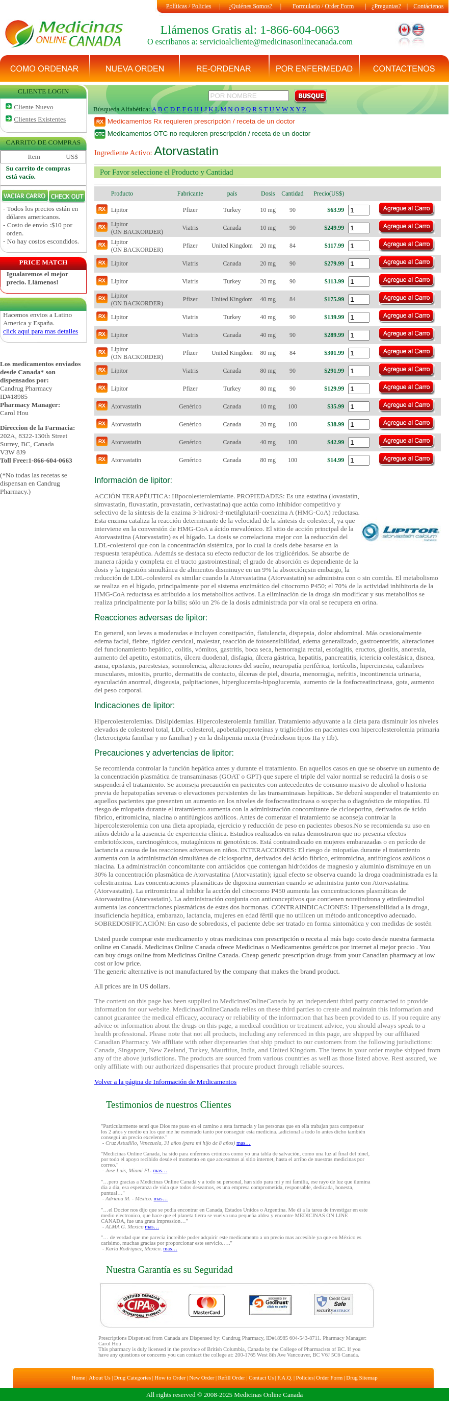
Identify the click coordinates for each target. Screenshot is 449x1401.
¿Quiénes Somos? (251, 6)
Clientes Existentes (40, 119)
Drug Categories (132, 1377)
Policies (201, 6)
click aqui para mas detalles (40, 331)
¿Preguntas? (386, 6)
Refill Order (231, 1377)
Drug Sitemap (361, 1377)
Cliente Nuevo (33, 107)
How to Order (170, 1377)
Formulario (306, 6)
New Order (201, 1377)
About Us (99, 1377)
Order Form (339, 6)
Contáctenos (428, 6)
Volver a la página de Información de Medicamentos (165, 1081)
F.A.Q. (284, 1377)
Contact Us (261, 1377)
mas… (243, 1143)
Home (78, 1377)
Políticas (176, 6)
